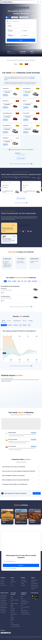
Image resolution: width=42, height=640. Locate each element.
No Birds (12, 616)
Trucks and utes (24, 580)
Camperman (23, 598)
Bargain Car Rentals (14, 602)
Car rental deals (34, 578)
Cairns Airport (3, 597)
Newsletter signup (34, 583)
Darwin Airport (3, 600)
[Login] (38, 2)
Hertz (12, 614)
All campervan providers (25, 612)
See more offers (21, 158)
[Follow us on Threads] (4, 631)
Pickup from (9, 23)
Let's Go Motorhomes (25, 605)
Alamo (12, 595)
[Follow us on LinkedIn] (10, 631)
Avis (11, 600)
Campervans (14, 17)
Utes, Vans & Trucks (23, 17)
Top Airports (3, 611)
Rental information (34, 585)
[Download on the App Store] (35, 594)
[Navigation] (40, 2)
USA (11, 583)
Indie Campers (23, 602)
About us (2, 578)
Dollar (12, 605)
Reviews (2, 582)
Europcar (12, 610)
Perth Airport (3, 607)
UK (11, 582)
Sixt (11, 619)
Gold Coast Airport (4, 602)
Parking (22, 582)
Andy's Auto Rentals (14, 598)
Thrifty (12, 621)
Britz (22, 596)
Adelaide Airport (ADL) (6, 379)
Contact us (3, 580)
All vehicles (23, 583)
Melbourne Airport (4, 606)
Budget (12, 603)
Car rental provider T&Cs (15, 624)
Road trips (33, 587)
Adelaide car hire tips (30, 83)
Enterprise (13, 609)
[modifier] (26, 30)
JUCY (22, 603)
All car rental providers (15, 623)
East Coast (13, 607)
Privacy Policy (13, 567)
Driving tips (33, 580)
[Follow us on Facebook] (1, 631)
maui (22, 607)
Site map (2, 635)
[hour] (22, 30)
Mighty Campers (24, 609)
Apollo (22, 595)
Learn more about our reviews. (20, 202)
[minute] (24, 30)
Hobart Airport (3, 604)
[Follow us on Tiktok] (7, 631)
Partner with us (3, 583)
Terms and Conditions (16, 635)
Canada (12, 578)
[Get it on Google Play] (35, 597)
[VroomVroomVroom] (8, 1)
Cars (7, 17)
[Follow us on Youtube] (8, 631)
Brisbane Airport (4, 595)
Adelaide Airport (4, 593)
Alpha (12, 596)
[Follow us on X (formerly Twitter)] (5, 631)
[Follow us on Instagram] (3, 631)
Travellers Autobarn (24, 610)
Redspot (12, 617)
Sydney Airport (3, 609)
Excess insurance (34, 582)
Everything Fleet (14, 612)
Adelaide (12, 77)
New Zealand (13, 580)
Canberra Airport (4, 599)
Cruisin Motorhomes (25, 600)
